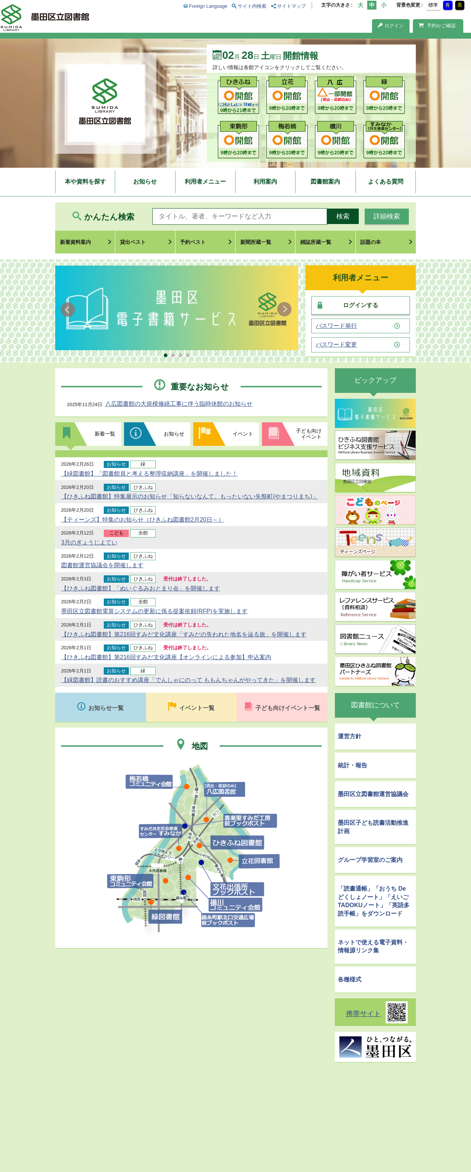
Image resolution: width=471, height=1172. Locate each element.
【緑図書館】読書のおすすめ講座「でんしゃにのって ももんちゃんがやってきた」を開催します (188, 680)
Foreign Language (208, 6)
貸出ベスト (133, 242)
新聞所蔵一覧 (255, 242)
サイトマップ (291, 6)
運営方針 (349, 736)
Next (284, 309)
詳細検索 (386, 216)
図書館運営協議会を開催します (102, 565)
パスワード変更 (336, 345)
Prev (69, 309)
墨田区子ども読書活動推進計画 (373, 827)
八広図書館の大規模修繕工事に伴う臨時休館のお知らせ (178, 404)
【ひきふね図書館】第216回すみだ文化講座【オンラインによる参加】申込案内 (166, 657)
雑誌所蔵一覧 (315, 242)
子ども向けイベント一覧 (287, 708)
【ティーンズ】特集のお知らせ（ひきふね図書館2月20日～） (142, 519)
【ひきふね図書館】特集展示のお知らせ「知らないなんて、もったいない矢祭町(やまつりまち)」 (189, 496)
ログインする (360, 305)
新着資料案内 (75, 242)
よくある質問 (385, 181)
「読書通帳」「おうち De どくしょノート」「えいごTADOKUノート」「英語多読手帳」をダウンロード (374, 900)
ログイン (391, 25)
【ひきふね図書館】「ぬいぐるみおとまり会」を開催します (140, 588)
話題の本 (370, 242)
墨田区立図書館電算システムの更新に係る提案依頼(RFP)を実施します (154, 611)
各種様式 (349, 979)
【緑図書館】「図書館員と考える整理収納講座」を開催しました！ (149, 473)
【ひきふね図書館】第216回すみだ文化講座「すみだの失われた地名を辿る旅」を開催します (184, 634)
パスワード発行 (336, 326)
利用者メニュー (205, 181)
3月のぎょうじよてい (89, 542)
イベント (243, 434)
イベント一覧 (197, 708)
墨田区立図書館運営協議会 (373, 794)
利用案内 (265, 181)
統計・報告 (352, 765)
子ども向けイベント (309, 434)
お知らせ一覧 (106, 708)
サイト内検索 (252, 6)
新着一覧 (105, 434)
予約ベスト (193, 242)
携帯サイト (363, 1013)
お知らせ (145, 181)
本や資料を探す (85, 181)
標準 (433, 5)
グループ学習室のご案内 (370, 860)
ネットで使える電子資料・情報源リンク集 (373, 946)
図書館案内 (325, 181)
